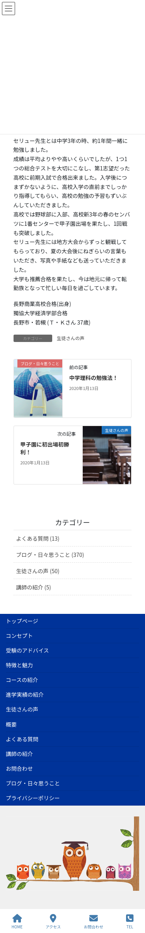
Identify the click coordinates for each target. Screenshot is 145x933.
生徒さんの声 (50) (38, 571)
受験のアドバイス (27, 650)
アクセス (53, 921)
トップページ (22, 621)
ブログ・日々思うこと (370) (50, 554)
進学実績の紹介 (25, 694)
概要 (11, 724)
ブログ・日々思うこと (33, 783)
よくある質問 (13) (38, 538)
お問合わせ (19, 768)
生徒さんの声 (71, 338)
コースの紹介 (22, 680)
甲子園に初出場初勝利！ (44, 448)
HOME (17, 921)
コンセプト (19, 635)
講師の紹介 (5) (33, 587)
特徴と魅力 (19, 665)
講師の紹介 (19, 754)
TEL (129, 921)
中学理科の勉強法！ (93, 377)
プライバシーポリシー (33, 798)
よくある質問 (22, 739)
